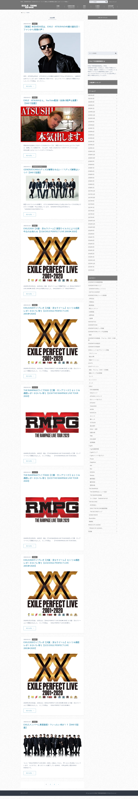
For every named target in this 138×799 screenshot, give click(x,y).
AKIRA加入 (93, 496)
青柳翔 (91, 512)
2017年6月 (91, 208)
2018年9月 (91, 160)
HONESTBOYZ (93, 506)
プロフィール (92, 347)
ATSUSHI (92, 395)
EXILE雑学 (93, 431)
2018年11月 (91, 153)
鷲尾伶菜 (92, 476)
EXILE (84, 6)
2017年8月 (91, 202)
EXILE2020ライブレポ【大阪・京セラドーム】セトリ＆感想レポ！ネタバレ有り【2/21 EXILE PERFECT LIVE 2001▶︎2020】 (51, 648)
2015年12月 (91, 257)
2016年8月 (91, 231)
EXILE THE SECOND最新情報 (98, 499)
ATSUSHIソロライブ (95, 389)
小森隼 (91, 314)
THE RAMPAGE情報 (95, 486)
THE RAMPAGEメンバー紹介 (98, 483)
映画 (90, 331)
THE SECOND (93, 493)
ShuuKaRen (92, 509)
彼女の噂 (91, 350)
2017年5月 (91, 212)
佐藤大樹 (92, 425)
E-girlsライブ (93, 444)
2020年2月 (91, 105)
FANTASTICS (92, 318)
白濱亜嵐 (91, 308)
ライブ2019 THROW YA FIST (98, 489)
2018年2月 (91, 182)
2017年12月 (91, 189)
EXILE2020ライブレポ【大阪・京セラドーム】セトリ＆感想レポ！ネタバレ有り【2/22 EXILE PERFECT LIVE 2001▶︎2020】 (51, 566)
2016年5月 (91, 241)
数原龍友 (91, 301)
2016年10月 (91, 225)
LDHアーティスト (93, 360)
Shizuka (92, 467)
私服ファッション (94, 353)
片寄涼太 (91, 295)
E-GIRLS (97, 6)
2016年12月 (91, 218)
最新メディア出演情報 (95, 366)
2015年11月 (91, 260)
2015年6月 (91, 267)
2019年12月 (91, 111)
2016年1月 (91, 254)
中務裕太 (91, 298)
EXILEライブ (93, 386)
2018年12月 (91, 150)
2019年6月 (91, 131)
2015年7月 (91, 264)
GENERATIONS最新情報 (95, 279)
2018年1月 (91, 186)
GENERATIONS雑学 (93, 340)
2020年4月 (91, 102)
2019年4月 (91, 137)
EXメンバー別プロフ (95, 392)
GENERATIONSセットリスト (97, 285)
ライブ (91, 369)
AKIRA (92, 402)
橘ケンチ (92, 412)
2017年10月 (91, 195)
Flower (92, 451)
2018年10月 (91, 157)
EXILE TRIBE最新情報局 (100, 796)
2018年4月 (91, 176)
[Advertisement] (102, 36)
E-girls (90, 438)
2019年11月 (91, 114)
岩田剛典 (92, 434)
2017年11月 (91, 192)
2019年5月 (91, 134)
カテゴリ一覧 (110, 6)
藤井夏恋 (92, 470)
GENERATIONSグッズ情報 (95, 324)
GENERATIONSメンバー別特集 (97, 292)
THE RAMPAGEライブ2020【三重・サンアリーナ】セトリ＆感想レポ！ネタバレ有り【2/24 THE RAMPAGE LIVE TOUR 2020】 (51, 396)
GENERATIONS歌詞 (93, 337)
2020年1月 (91, 108)
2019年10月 (91, 118)
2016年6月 (91, 238)
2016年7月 (91, 234)
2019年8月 (91, 124)
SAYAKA (92, 464)
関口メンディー (93, 305)
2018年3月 (91, 179)
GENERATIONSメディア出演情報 (97, 327)
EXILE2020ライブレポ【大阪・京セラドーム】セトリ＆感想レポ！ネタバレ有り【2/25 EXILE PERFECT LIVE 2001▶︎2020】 (51, 314)
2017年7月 (91, 205)
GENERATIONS (71, 6)
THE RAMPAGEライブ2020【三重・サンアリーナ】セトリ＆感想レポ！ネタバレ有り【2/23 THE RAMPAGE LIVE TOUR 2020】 (51, 481)
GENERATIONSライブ (94, 282)
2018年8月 (91, 163)
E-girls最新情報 (94, 441)
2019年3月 (91, 140)
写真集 (90, 522)
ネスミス (92, 408)
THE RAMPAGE (93, 480)
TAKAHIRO (93, 399)
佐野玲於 (91, 311)
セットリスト (92, 373)
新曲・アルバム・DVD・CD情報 (98, 363)
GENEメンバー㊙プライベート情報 (97, 344)
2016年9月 (91, 228)
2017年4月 (91, 215)
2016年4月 (91, 244)
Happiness (93, 454)
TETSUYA (92, 415)
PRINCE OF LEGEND (94, 515)
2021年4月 (91, 95)
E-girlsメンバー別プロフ (96, 447)
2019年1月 (91, 147)
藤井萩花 (92, 473)
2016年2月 (91, 251)
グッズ (91, 376)
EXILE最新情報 (94, 382)
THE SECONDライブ (95, 502)
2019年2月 (91, 144)
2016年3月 (91, 247)
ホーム (58, 6)
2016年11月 (91, 221)
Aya (91, 460)
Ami (91, 457)
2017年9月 (91, 199)
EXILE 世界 (93, 421)
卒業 (91, 428)
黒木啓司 (92, 418)
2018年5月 (91, 173)
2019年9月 (91, 121)
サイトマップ (113, 1)
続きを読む (29, 86)
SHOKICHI (93, 405)
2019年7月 (91, 127)
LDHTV (90, 357)
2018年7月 (91, 166)
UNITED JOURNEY (94, 289)
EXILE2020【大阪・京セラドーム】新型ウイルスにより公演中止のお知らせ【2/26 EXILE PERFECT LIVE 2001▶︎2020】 (51, 231)
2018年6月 (91, 170)
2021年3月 (91, 98)
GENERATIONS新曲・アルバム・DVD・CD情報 (101, 334)
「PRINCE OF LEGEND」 (95, 519)
